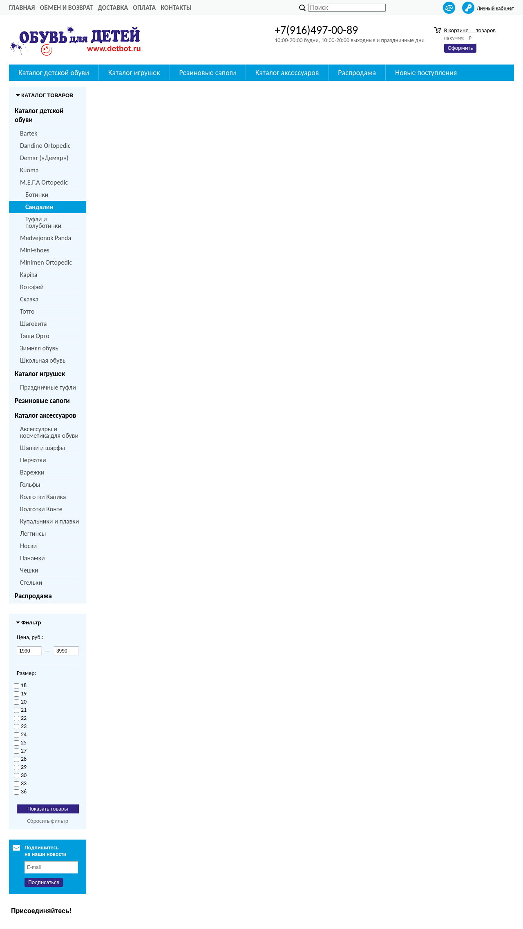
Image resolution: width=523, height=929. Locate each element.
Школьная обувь (43, 360)
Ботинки (36, 194)
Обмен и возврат (66, 7)
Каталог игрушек (134, 72)
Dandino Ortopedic (45, 145)
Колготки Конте (41, 509)
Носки (28, 546)
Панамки (32, 558)
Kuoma (29, 170)
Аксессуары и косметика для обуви (49, 432)
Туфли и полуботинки (43, 222)
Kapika (28, 274)
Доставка (113, 7)
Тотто (27, 311)
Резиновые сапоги (207, 72)
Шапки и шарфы (42, 448)
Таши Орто (34, 336)
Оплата (144, 7)
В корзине (470, 30)
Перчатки (33, 460)
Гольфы (30, 484)
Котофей (32, 287)
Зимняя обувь (39, 348)
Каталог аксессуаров (287, 72)
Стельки (31, 582)
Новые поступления (426, 72)
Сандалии (39, 207)
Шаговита (33, 323)
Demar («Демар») (44, 158)
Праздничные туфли (48, 387)
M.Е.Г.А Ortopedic (44, 182)
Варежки (32, 472)
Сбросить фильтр (47, 821)
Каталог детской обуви (53, 72)
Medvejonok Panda (45, 238)
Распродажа (357, 72)
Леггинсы (33, 533)
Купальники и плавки (49, 521)
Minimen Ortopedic (46, 262)
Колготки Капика (43, 497)
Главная (22, 7)
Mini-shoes (34, 250)
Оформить (460, 48)
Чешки (29, 570)
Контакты (176, 7)
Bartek (28, 133)
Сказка (29, 299)
